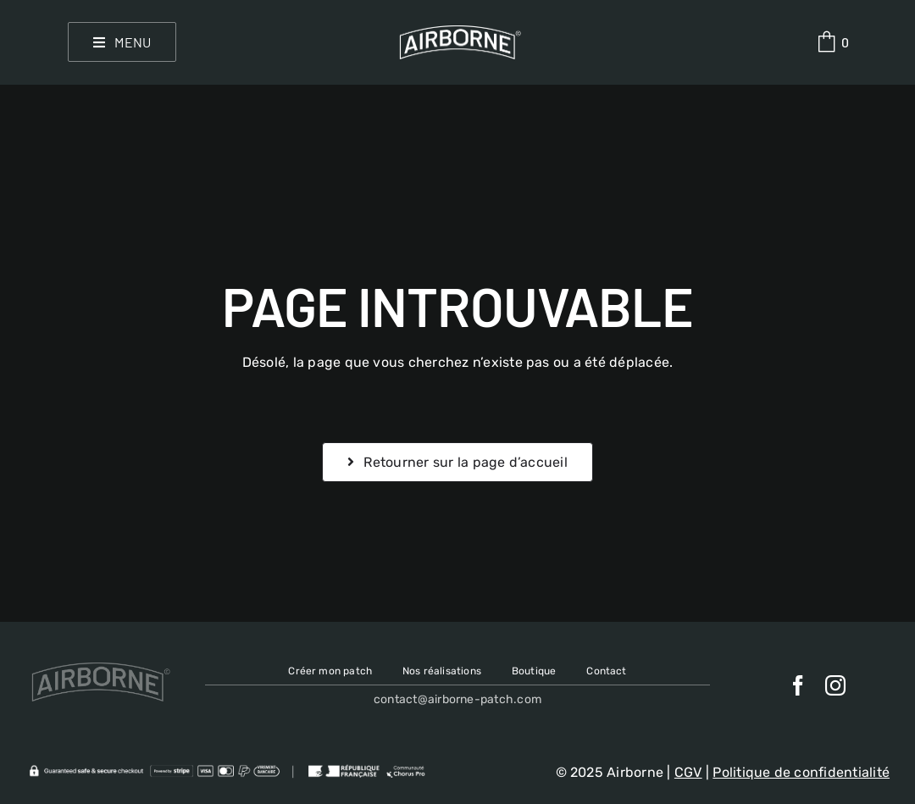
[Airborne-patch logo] (457, 32)
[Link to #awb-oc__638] (826, 42)
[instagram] (835, 685)
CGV (688, 772)
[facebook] (798, 685)
